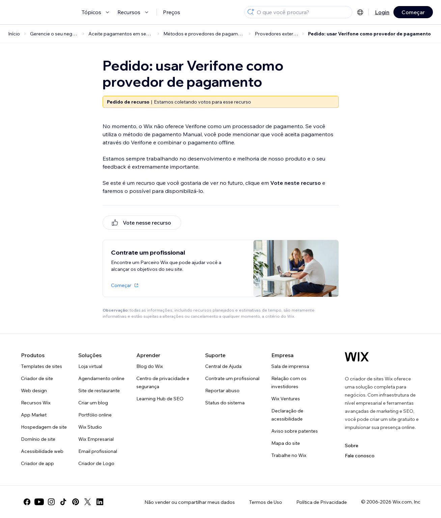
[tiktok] (63, 502)
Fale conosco (360, 456)
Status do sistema (225, 403)
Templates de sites (41, 366)
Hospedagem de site (44, 427)
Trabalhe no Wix (288, 455)
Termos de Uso (265, 502)
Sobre (351, 445)
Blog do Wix (149, 366)
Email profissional (97, 451)
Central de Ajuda (223, 366)
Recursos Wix (36, 403)
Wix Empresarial (96, 439)
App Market (34, 415)
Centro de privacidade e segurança (162, 382)
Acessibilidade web (42, 451)
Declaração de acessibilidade (287, 415)
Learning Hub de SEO (160, 399)
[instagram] (51, 502)
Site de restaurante (99, 390)
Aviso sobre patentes (294, 431)
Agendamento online (101, 378)
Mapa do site (285, 443)
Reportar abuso (222, 390)
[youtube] (39, 502)
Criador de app (37, 463)
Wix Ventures (285, 399)
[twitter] (88, 502)
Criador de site (37, 378)
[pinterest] (76, 502)
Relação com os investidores (288, 382)
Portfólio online (95, 415)
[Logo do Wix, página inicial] (357, 357)
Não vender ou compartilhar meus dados (189, 502)
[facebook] (27, 502)
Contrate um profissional (232, 378)
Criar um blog (93, 403)
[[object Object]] (142, 222)
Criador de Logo (96, 463)
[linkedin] (100, 502)
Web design (34, 390)
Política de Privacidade (321, 502)
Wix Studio (90, 427)
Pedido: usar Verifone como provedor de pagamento (369, 34)
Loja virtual (90, 366)
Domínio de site (38, 439)
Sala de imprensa (290, 366)
